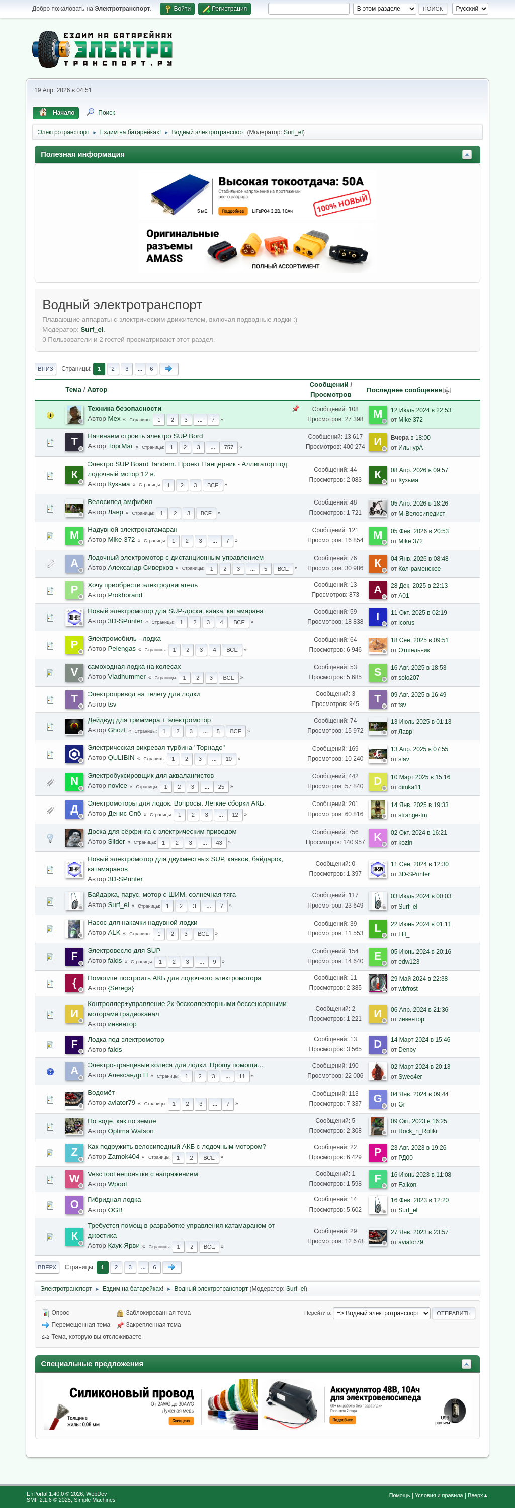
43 (219, 843)
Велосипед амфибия (120, 502)
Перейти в (317, 1313)
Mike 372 (410, 419)
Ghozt (117, 730)
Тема (73, 389)
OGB (115, 1210)
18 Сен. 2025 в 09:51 (420, 640)
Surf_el (293, 132)
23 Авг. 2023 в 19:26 (418, 1147)
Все (213, 485)
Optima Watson (130, 1131)
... (140, 369)
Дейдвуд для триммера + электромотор (149, 720)
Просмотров (331, 394)
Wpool (117, 1184)
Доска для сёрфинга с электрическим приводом (162, 831)
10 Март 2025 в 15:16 (420, 777)
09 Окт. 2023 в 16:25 (419, 1121)
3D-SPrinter (125, 621)
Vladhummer (127, 676)
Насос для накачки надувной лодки (142, 922)
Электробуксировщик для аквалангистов (151, 775)
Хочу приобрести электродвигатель (143, 585)
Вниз (45, 369)
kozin (405, 842)
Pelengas (122, 648)
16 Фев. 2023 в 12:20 (420, 1200)
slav (403, 759)
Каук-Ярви (124, 1245)
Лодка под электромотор (126, 1039)
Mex (114, 418)
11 (242, 1076)
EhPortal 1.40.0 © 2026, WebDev (67, 1494)
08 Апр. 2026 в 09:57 (419, 470)
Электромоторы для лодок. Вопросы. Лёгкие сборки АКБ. (177, 803)
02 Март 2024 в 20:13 (420, 1066)
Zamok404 (123, 1156)
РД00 (405, 1157)
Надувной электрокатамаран (132, 529)
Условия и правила (439, 1495)
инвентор (122, 1024)
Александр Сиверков (140, 567)
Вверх (47, 1267)
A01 (403, 595)
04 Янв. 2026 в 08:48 (420, 558)
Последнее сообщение (409, 390)
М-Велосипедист (421, 513)
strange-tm (412, 815)
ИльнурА (410, 447)
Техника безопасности (124, 408)
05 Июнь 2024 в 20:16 (421, 951)
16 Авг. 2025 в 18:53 (418, 667)
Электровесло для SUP (124, 950)
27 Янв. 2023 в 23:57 (420, 1232)
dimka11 (409, 787)
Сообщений (328, 384)
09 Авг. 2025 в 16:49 (418, 694)
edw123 (408, 961)
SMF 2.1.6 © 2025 (49, 1500)
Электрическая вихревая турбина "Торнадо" (156, 747)
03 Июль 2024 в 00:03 (421, 896)
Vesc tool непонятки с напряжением (143, 1174)
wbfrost (408, 988)
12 (235, 815)
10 (229, 759)
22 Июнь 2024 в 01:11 (421, 924)
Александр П (128, 1075)
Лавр (115, 512)
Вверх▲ (478, 1495)
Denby (407, 1049)
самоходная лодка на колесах (134, 666)
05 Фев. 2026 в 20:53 (420, 531)
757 (229, 447)
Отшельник (414, 650)
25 (221, 787)
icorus (406, 622)
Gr (401, 1104)
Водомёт (101, 1092)
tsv (112, 704)
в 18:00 (411, 437)
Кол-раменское (419, 568)
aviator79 (121, 1103)
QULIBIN (121, 757)
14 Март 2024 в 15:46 (420, 1039)
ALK (114, 932)
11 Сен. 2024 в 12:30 (420, 864)
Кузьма (119, 484)
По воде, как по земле (122, 1121)
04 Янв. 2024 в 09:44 (420, 1094)
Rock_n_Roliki (417, 1131)
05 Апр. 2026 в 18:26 (419, 503)
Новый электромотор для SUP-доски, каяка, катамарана (176, 611)
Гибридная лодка (114, 1199)
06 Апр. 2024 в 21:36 (419, 1009)
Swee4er (410, 1076)
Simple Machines (94, 1500)
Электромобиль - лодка (124, 638)
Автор (97, 389)
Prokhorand (125, 595)
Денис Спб (124, 813)
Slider (116, 841)
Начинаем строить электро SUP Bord (145, 436)
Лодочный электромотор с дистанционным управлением (176, 557)
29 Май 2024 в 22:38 (419, 978)
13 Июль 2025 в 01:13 (421, 721)
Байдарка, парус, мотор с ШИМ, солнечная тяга (162, 894)
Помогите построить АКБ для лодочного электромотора (174, 978)
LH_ (403, 934)
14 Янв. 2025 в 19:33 (420, 805)
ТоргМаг (120, 446)
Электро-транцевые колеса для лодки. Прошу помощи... (175, 1065)
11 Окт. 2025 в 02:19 (419, 612)
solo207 (408, 677)
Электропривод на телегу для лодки (144, 694)
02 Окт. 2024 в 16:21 (419, 832)
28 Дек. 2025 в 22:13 (419, 585)
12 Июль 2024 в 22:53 (421, 410)
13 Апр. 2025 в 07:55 (419, 749)
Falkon (407, 1184)
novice (117, 785)
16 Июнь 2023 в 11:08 (421, 1174)
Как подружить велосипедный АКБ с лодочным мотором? (177, 1146)
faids (115, 960)
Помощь (399, 1495)
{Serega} (121, 988)
